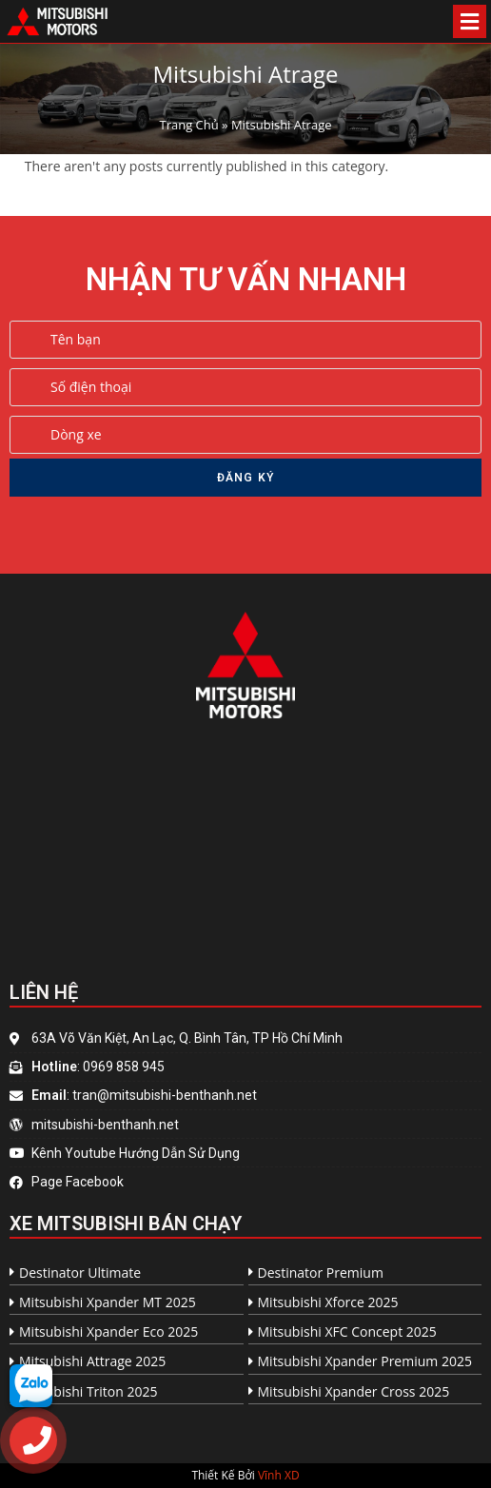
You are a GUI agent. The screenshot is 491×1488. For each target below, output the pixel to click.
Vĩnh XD (279, 1475)
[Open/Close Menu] (469, 21)
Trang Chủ (188, 124)
